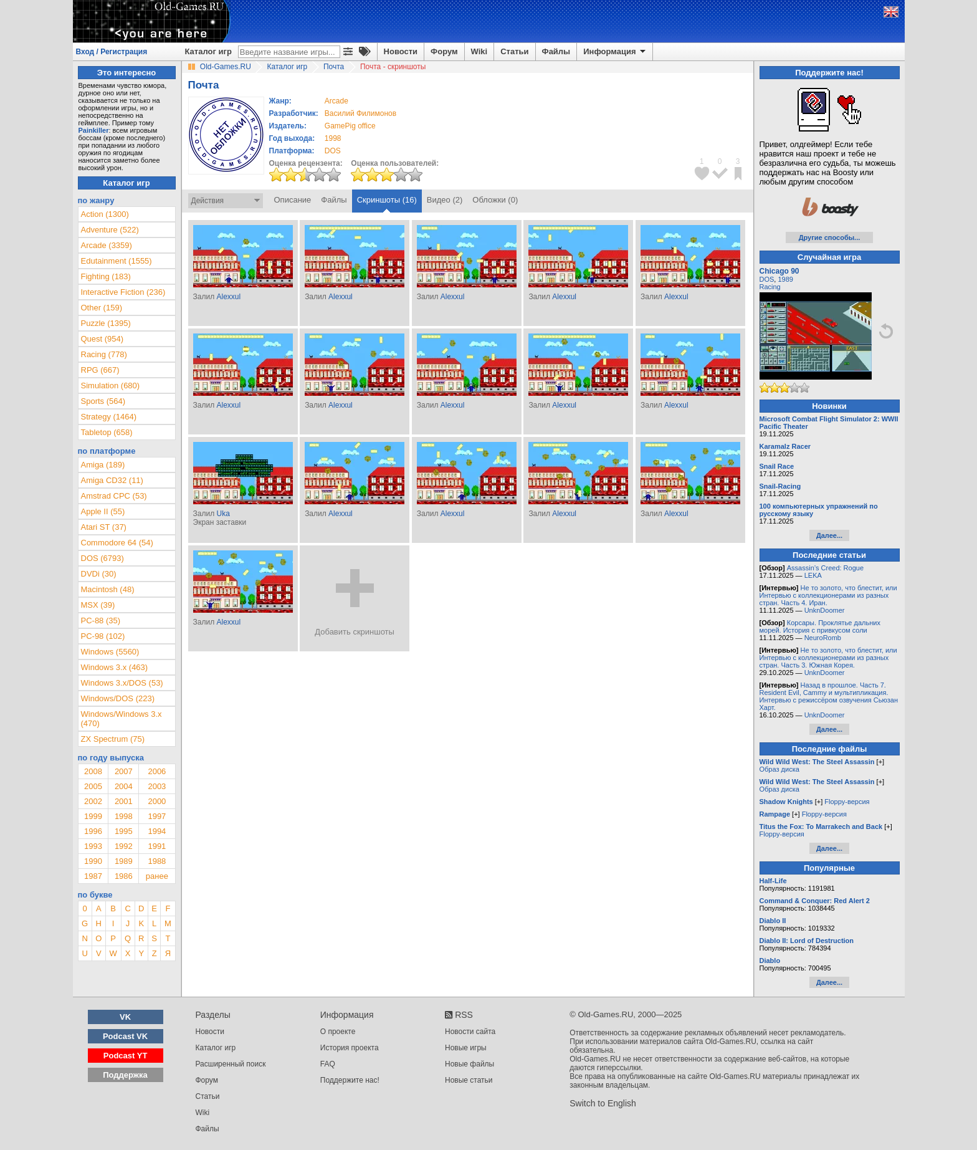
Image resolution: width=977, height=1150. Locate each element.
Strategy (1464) (109, 416)
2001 (124, 801)
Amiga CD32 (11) (112, 480)
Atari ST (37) (103, 527)
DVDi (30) (99, 573)
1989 (124, 861)
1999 (93, 816)
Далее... (829, 535)
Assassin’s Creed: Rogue (825, 568)
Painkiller (94, 130)
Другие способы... (829, 237)
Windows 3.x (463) (114, 667)
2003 (157, 786)
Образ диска (779, 769)
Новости (401, 51)
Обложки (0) (495, 199)
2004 (124, 786)
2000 (157, 801)
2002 (93, 801)
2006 (157, 771)
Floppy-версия (846, 801)
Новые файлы (469, 1064)
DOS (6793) (102, 558)
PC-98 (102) (103, 636)
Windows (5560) (110, 651)
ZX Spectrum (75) (113, 739)
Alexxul (228, 296)
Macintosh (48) (108, 589)
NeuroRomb (822, 637)
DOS (767, 279)
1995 (124, 831)
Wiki (479, 51)
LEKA (813, 575)
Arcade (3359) (106, 245)
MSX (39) (98, 605)
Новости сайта (470, 1031)
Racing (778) (104, 354)
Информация (615, 52)
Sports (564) (103, 401)
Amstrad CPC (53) (114, 496)
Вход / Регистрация (112, 51)
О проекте (338, 1031)
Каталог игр (208, 51)
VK (125, 1017)
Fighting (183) (106, 276)
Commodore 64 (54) (117, 542)
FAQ (327, 1064)
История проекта (349, 1047)
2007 (124, 771)
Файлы (556, 51)
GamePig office (350, 126)
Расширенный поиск (231, 1064)
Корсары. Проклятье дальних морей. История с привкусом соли (820, 626)
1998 (333, 138)
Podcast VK (125, 1036)
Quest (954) (102, 338)
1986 (124, 876)
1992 (124, 846)
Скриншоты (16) (387, 199)
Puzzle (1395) (106, 323)
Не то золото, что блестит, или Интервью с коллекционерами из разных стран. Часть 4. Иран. (828, 595)
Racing (770, 286)
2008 (93, 771)
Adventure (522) (110, 229)
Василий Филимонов (360, 113)
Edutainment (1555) (116, 261)
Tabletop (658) (107, 432)
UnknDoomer (824, 610)
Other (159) (101, 307)
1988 (157, 861)
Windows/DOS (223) (118, 698)
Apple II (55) (103, 511)
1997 (157, 816)
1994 (157, 831)
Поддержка (125, 1075)
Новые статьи (469, 1080)
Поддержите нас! (349, 1080)
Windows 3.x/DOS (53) (122, 683)
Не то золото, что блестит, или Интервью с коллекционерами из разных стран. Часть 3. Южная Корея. (828, 657)
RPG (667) (100, 370)
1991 (157, 846)
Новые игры (466, 1047)
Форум (444, 51)
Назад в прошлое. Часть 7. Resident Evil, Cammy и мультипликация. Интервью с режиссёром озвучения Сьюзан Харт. (829, 696)
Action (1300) (105, 214)
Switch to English (603, 1103)
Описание (293, 199)
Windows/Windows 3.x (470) (121, 718)
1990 (93, 861)
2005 (93, 786)
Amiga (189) (103, 464)
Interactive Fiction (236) (123, 292)
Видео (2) (444, 199)
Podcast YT (125, 1055)
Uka (222, 513)
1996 (93, 831)
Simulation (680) (110, 385)
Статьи (514, 51)
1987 (93, 876)
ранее (157, 876)
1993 (93, 846)
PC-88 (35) (101, 620)
